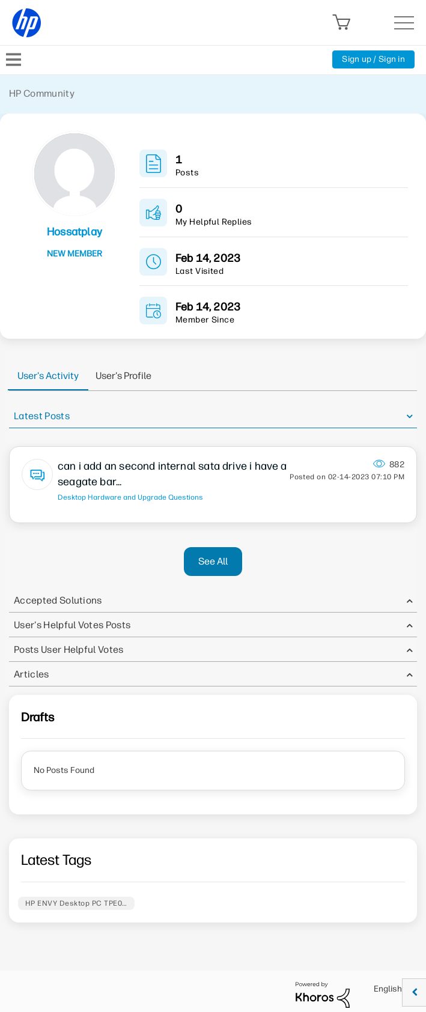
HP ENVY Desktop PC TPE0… (76, 903)
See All (213, 561)
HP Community (42, 93)
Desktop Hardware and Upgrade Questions (130, 497)
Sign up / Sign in (373, 59)
